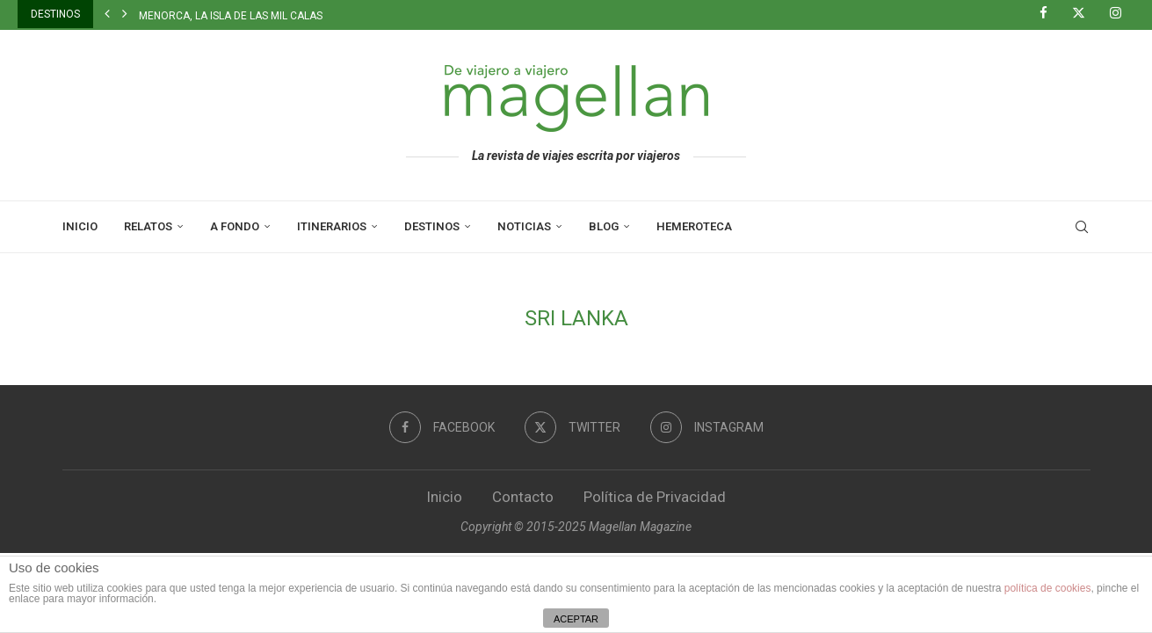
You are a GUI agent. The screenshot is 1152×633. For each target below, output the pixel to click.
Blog (604, 226)
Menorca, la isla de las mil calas (230, 16)
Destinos (432, 226)
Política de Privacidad (654, 497)
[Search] (1081, 226)
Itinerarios (331, 226)
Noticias (524, 226)
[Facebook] (1050, 14)
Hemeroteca (694, 226)
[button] (107, 14)
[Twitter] (1085, 14)
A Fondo (234, 226)
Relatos (148, 226)
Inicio (80, 226)
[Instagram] (1122, 14)
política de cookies (1047, 588)
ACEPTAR (576, 619)
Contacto (523, 497)
